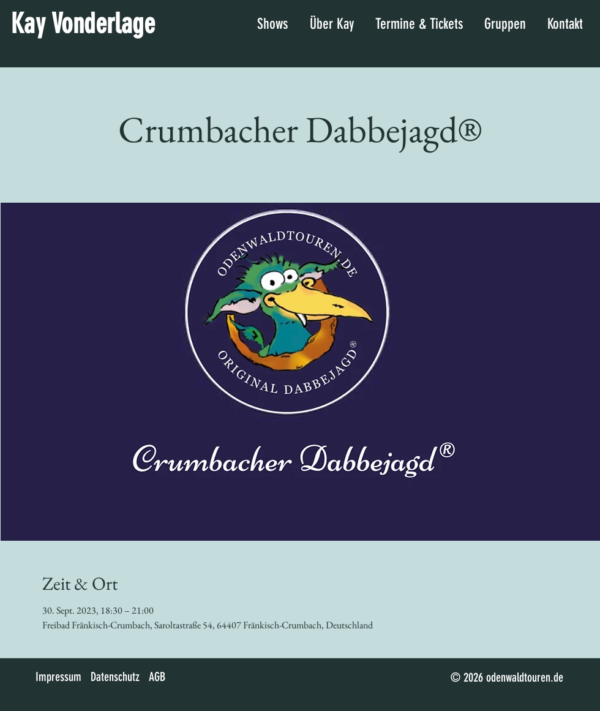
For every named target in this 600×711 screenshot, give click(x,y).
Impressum (58, 676)
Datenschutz (115, 676)
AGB (157, 676)
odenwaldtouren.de (524, 677)
